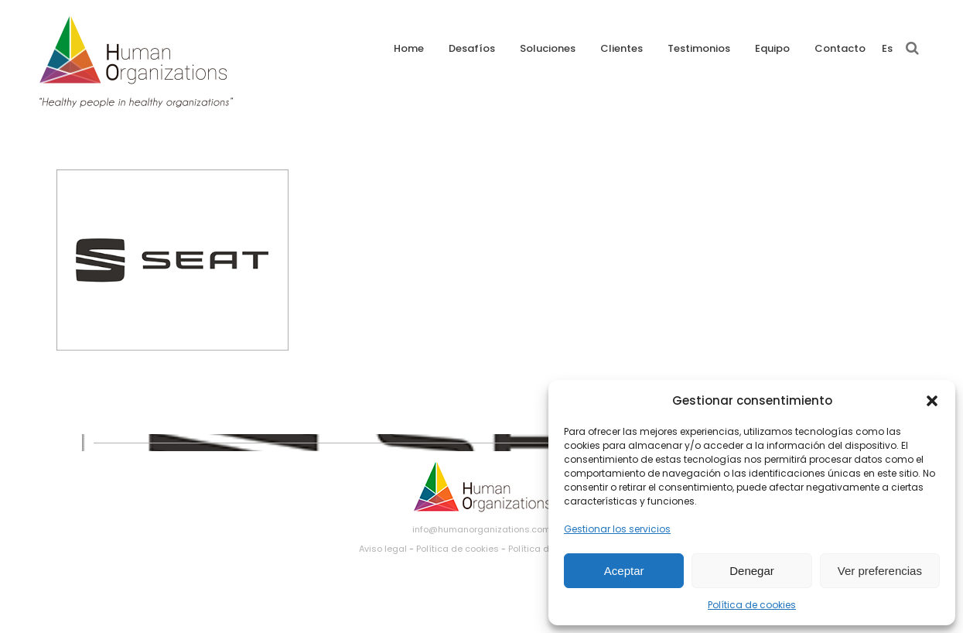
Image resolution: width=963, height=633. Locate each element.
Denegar (751, 570)
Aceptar (624, 570)
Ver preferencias (880, 570)
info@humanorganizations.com (481, 529)
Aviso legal (383, 548)
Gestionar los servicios (617, 528)
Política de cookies (752, 604)
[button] (932, 401)
